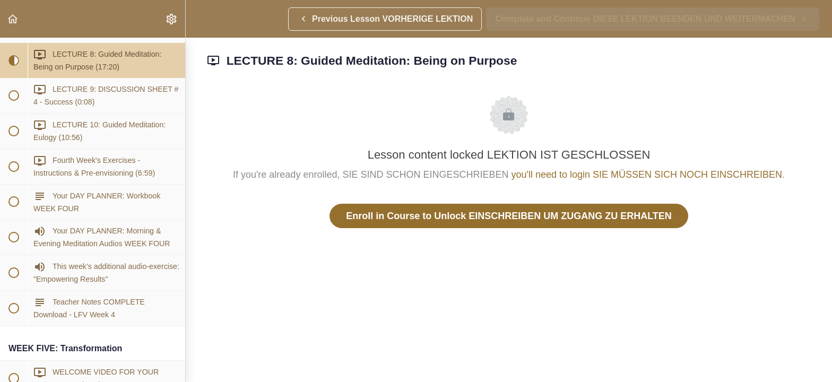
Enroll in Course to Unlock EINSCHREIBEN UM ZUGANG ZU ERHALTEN (509, 216)
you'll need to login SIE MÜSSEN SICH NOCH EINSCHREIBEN (647, 174)
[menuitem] (172, 19)
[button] (13, 19)
